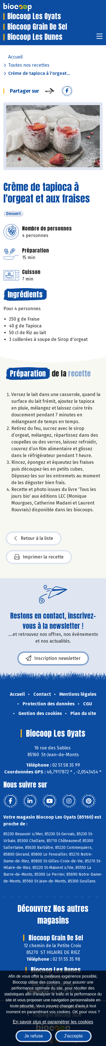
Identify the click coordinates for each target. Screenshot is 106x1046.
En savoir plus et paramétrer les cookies (53, 1021)
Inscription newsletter (53, 658)
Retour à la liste (33, 538)
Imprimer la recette (39, 557)
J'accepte (73, 1036)
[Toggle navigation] (99, 38)
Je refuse (33, 1036)
